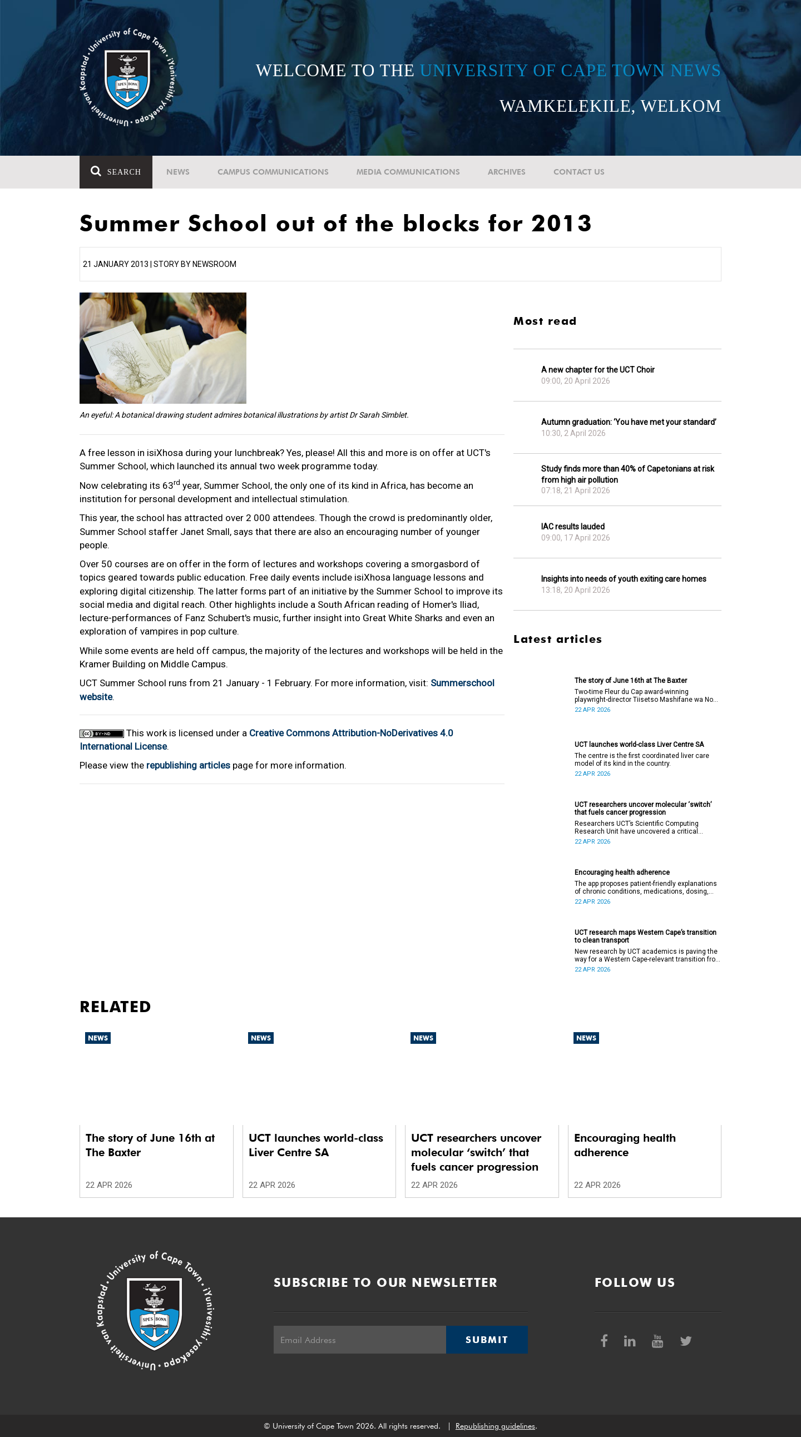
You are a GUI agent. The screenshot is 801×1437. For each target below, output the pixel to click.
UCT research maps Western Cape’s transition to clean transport (645, 936)
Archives (507, 171)
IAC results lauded (573, 526)
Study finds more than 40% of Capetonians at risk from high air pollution (627, 474)
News (178, 171)
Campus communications (273, 171)
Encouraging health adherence (622, 872)
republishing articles (188, 765)
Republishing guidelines (495, 1425)
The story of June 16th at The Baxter (631, 681)
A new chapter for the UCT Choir (598, 369)
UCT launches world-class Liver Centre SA (639, 745)
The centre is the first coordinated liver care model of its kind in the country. (642, 759)
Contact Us (579, 171)
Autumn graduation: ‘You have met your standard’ (628, 422)
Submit (487, 1339)
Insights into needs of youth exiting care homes (623, 578)
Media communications (408, 171)
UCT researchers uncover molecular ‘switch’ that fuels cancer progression (643, 808)
